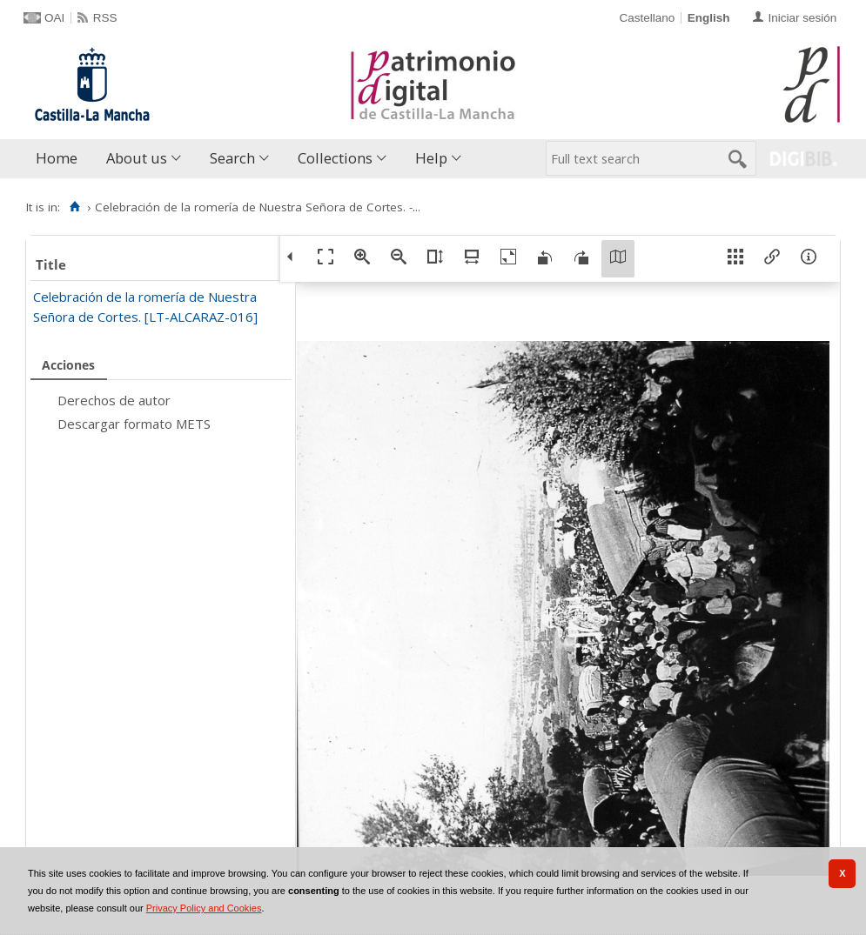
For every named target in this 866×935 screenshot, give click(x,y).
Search (232, 158)
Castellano (647, 17)
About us (136, 158)
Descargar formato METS (134, 423)
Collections (335, 158)
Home (56, 158)
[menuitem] (60, 158)
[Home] (74, 207)
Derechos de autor (114, 400)
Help (431, 158)
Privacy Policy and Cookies (204, 908)
